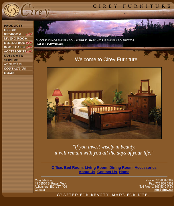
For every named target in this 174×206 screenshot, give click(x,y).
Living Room (96, 167)
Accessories (146, 167)
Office (57, 167)
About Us (87, 172)
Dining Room (121, 167)
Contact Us (107, 172)
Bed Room (73, 167)
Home (124, 172)
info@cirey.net (163, 189)
